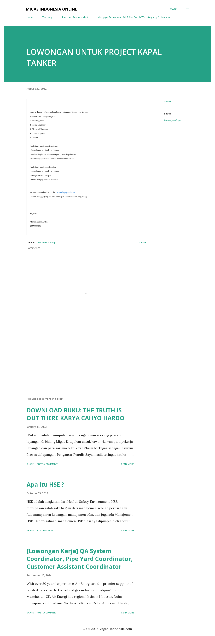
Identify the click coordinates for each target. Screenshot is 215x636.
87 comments (45, 530)
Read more (127, 464)
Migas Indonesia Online (51, 9)
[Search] (174, 9)
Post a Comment (47, 464)
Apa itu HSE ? (45, 484)
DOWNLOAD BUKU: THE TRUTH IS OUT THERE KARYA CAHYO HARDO (75, 414)
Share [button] (167, 101)
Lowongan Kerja (172, 120)
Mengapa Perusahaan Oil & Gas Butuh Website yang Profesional (134, 17)
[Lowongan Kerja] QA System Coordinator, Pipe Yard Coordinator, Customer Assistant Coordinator (80, 558)
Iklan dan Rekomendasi (75, 17)
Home (29, 17)
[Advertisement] (81, 356)
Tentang (47, 17)
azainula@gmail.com (66, 192)
